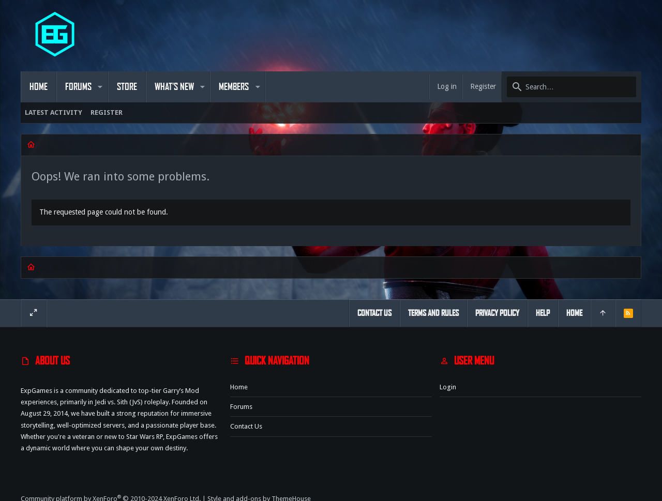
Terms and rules (433, 313)
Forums (241, 407)
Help (543, 313)
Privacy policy (497, 313)
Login (448, 387)
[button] (100, 87)
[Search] (571, 87)
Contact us (246, 426)
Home (239, 387)
